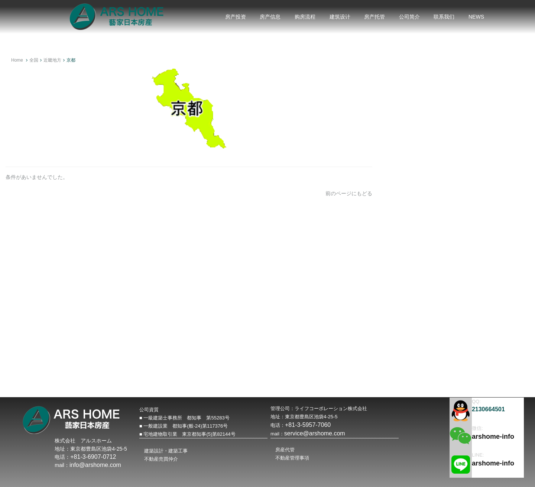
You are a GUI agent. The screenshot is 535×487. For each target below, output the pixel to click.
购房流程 (305, 17)
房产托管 (374, 17)
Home (17, 60)
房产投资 (235, 17)
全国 (33, 60)
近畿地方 (52, 60)
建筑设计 (340, 17)
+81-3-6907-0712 (93, 457)
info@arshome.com (95, 465)
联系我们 (444, 17)
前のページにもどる (348, 193)
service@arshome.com (314, 433)
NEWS (476, 17)
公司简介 (409, 17)
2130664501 (488, 409)
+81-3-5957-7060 (308, 425)
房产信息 (270, 17)
